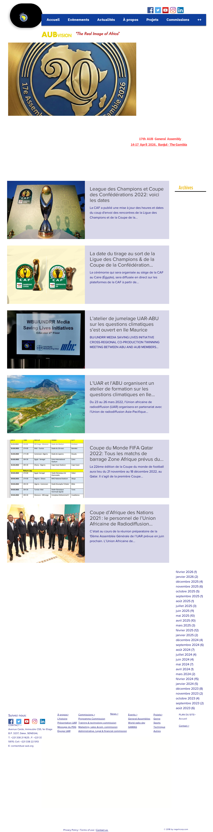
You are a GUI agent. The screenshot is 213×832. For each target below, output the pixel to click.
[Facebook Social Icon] (150, 10)
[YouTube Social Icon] (165, 10)
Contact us (102, 830)
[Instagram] (173, 10)
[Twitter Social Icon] (158, 10)
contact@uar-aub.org (22, 745)
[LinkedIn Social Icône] (180, 10)
